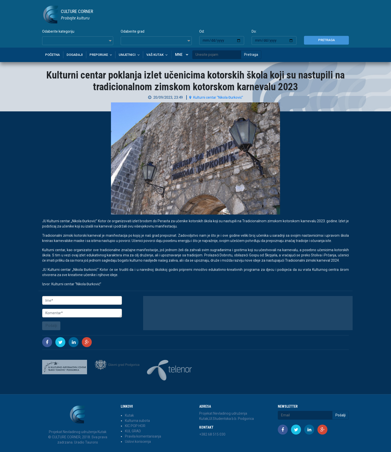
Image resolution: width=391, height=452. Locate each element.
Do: (254, 31)
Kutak (129, 415)
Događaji (75, 55)
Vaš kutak (155, 55)
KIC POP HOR (135, 426)
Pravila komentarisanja (143, 436)
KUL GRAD (133, 431)
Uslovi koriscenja (138, 442)
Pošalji (51, 325)
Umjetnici (127, 55)
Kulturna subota (137, 421)
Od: (201, 31)
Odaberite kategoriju (58, 31)
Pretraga (326, 40)
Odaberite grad (132, 31)
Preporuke (99, 55)
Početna (52, 55)
